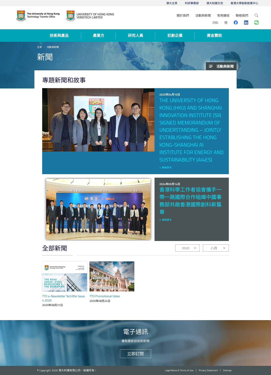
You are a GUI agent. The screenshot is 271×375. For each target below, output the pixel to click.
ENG (215, 22)
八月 (214, 248)
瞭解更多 (167, 167)
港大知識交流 (214, 3)
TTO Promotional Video (105, 296)
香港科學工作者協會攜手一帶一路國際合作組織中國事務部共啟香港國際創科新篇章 (190, 200)
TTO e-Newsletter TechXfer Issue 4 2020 (63, 298)
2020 (185, 248)
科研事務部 (192, 3)
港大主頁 (171, 3)
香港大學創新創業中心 (244, 3)
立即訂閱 (135, 353)
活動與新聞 (53, 47)
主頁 (39, 47)
